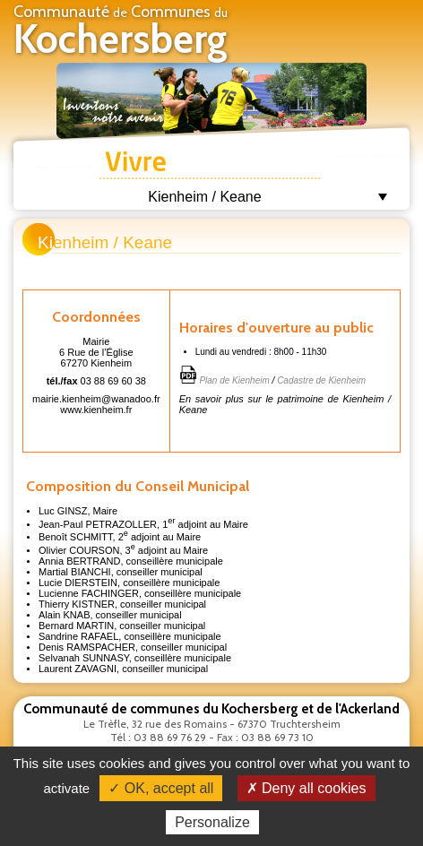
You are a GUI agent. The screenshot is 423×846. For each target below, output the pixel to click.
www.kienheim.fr (96, 409)
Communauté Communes (120, 32)
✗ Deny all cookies (306, 788)
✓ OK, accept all (160, 788)
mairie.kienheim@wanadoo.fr (96, 398)
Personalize (212, 822)
